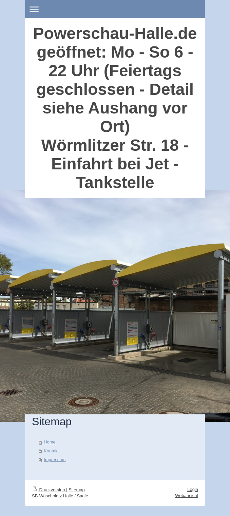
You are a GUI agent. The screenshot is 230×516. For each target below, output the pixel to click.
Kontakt (51, 450)
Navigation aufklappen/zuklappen (115, 9)
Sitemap (77, 489)
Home (50, 442)
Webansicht (186, 495)
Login (192, 489)
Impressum (54, 459)
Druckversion (49, 489)
